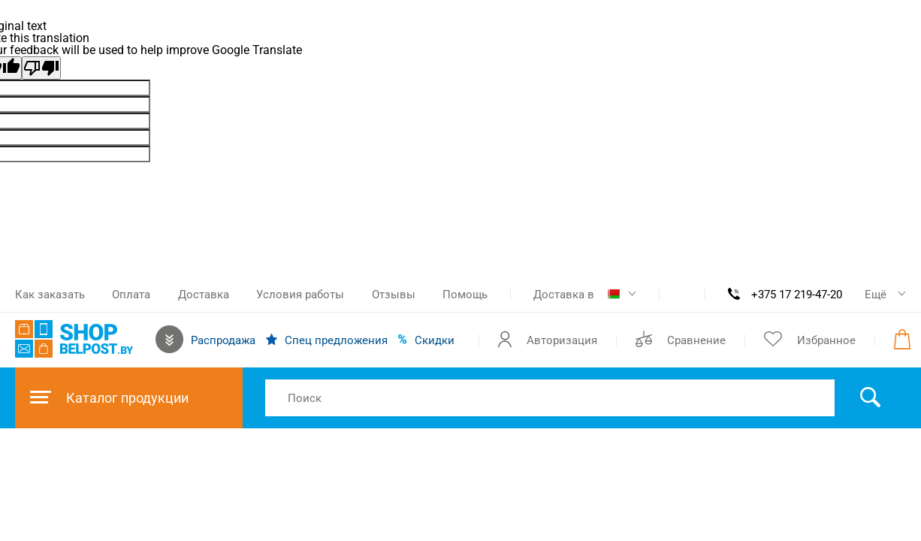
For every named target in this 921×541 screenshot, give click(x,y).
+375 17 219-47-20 (796, 294)
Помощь (465, 294)
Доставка (203, 294)
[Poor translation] (41, 68)
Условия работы (300, 294)
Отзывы (393, 294)
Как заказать (50, 294)
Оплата (131, 294)
